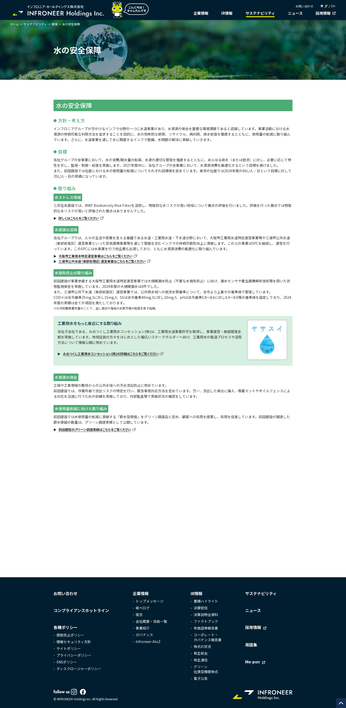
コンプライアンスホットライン (81, 611)
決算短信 (201, 608)
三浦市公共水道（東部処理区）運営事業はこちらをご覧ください (102, 261)
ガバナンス (144, 634)
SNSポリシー (67, 662)
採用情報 (323, 13)
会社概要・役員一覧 (151, 621)
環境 (55, 24)
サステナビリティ (260, 13)
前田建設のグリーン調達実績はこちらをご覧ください (94, 429)
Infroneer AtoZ (148, 641)
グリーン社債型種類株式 (206, 669)
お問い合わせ (304, 6)
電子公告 (201, 678)
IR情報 (226, 13)
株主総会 (201, 653)
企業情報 (200, 13)
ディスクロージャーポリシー (79, 668)
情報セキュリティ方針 (74, 641)
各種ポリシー (65, 627)
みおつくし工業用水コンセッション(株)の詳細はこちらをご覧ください (111, 353)
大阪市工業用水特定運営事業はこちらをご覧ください (95, 256)
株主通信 (201, 660)
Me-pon (252, 662)
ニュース (295, 13)
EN (333, 6)
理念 (139, 614)
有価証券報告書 (206, 628)
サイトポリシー (69, 648)
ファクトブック (206, 621)
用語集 (251, 645)
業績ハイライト (206, 601)
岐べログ (143, 608)
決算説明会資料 (206, 614)
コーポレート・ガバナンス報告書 (208, 637)
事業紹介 (143, 628)
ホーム (14, 24)
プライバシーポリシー (74, 655)
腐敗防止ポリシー (70, 635)
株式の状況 (202, 646)
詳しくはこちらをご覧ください (78, 218)
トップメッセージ (150, 601)
